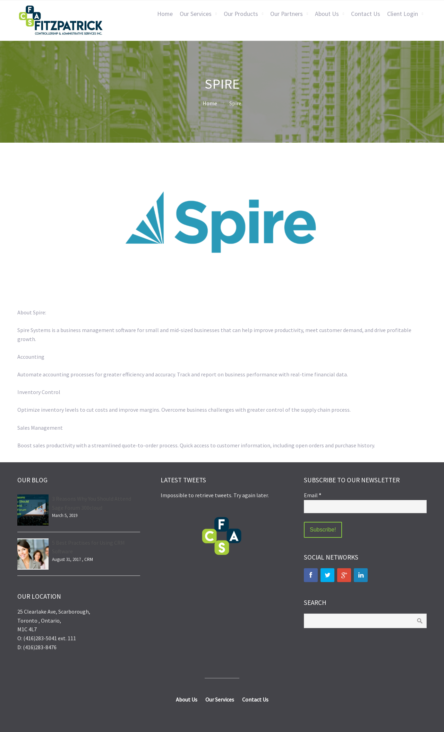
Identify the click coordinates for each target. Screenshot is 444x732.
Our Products (241, 14)
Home (165, 14)
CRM (88, 559)
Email (312, 495)
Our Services (196, 14)
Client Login (402, 14)
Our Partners (286, 14)
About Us (327, 14)
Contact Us (365, 14)
